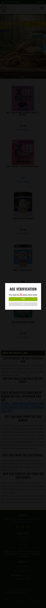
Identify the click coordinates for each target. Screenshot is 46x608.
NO (23, 304)
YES (23, 299)
